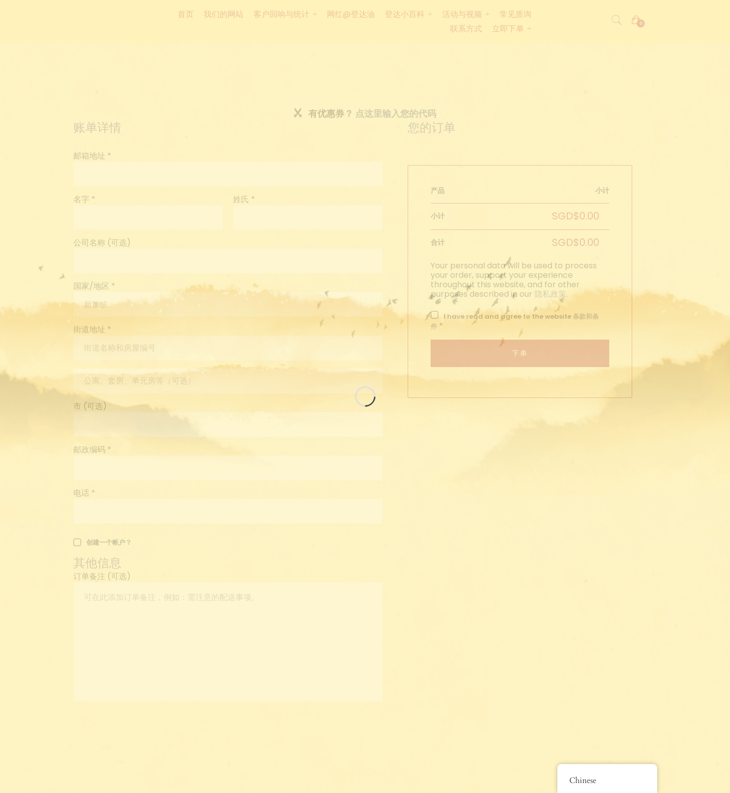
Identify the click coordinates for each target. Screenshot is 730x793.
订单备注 (102, 576)
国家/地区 (94, 286)
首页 (186, 14)
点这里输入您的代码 (395, 113)
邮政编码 (92, 449)
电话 (84, 493)
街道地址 (92, 329)
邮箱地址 (92, 156)
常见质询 (515, 14)
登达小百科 (405, 14)
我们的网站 (223, 14)
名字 (84, 199)
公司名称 (102, 242)
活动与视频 (462, 14)
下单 (520, 353)
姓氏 (244, 199)
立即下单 (508, 28)
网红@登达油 (351, 14)
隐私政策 (550, 294)
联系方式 (466, 28)
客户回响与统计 (281, 14)
